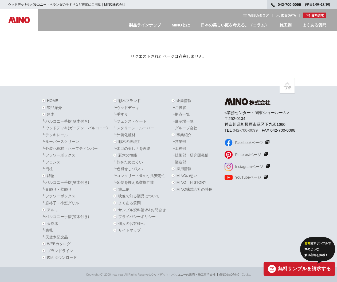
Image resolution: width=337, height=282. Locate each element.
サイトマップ (129, 230)
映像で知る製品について (138, 196)
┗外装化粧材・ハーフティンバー (70, 148)
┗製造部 (178, 162)
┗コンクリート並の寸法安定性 (139, 176)
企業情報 (184, 101)
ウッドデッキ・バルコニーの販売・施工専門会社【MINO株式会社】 (196, 274)
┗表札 (47, 230)
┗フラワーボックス (58, 155)
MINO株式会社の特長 (195, 189)
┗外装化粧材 (124, 135)
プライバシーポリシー (137, 216)
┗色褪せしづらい (128, 169)
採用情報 (184, 169)
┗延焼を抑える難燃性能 (133, 182)
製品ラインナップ (145, 25)
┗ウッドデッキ (126, 107)
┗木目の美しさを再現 (131, 148)
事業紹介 (184, 135)
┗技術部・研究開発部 (190, 155)
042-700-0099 (245, 130)
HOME (52, 101)
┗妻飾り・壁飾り (57, 189)
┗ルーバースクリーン (60, 141)
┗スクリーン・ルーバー (133, 128)
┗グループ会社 (184, 128)
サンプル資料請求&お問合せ (142, 210)
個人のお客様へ (131, 223)
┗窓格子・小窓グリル (60, 203)
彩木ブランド (129, 101)
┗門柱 (47, 169)
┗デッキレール (55, 135)
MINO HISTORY (191, 182)
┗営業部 (178, 141)
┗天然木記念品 (55, 237)
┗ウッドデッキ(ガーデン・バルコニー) (75, 128)
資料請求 (317, 15)
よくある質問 (314, 25)
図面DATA (288, 15)
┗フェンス (51, 162)
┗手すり (120, 114)
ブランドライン (60, 251)
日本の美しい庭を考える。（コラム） (235, 25)
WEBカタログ (258, 15)
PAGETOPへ (287, 86)
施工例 (286, 25)
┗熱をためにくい (128, 162)
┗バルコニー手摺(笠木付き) (65, 121)
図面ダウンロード (62, 257)
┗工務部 (178, 148)
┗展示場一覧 (182, 121)
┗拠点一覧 (180, 114)
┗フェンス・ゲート (130, 121)
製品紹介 (54, 107)
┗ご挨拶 (178, 107)
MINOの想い (187, 176)
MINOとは (181, 25)
